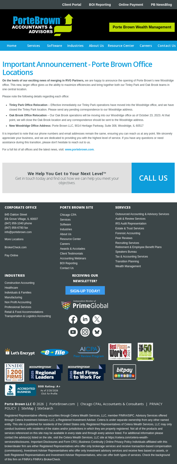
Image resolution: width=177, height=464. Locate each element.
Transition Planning (127, 261)
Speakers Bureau (126, 251)
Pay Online (11, 255)
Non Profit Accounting (18, 302)
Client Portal (71, 4)
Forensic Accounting (127, 233)
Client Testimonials (71, 253)
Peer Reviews (123, 238)
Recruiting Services (127, 243)
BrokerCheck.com (16, 247)
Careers (65, 243)
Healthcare (11, 287)
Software (65, 224)
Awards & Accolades (72, 248)
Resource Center (70, 239)
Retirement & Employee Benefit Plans (138, 247)
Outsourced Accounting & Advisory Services (142, 214)
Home (11, 45)
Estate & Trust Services (129, 228)
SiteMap (27, 408)
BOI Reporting (100, 4)
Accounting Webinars (73, 258)
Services (65, 219)
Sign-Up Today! (85, 291)
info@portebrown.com (18, 232)
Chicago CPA (68, 214)
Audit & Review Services (130, 218)
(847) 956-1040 (14, 223)
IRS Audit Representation (130, 223)
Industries (66, 229)
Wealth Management (128, 266)
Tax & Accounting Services (131, 256)
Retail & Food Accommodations (24, 312)
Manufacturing (13, 297)
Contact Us (67, 268)
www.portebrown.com (79, 149)
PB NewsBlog (161, 4)
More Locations (14, 239)
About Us (65, 234)
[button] (33, 46)
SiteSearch (45, 408)
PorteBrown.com (62, 404)
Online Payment (131, 4)
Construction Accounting (19, 282)
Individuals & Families (18, 292)
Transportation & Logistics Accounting (28, 316)
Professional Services (18, 307)
